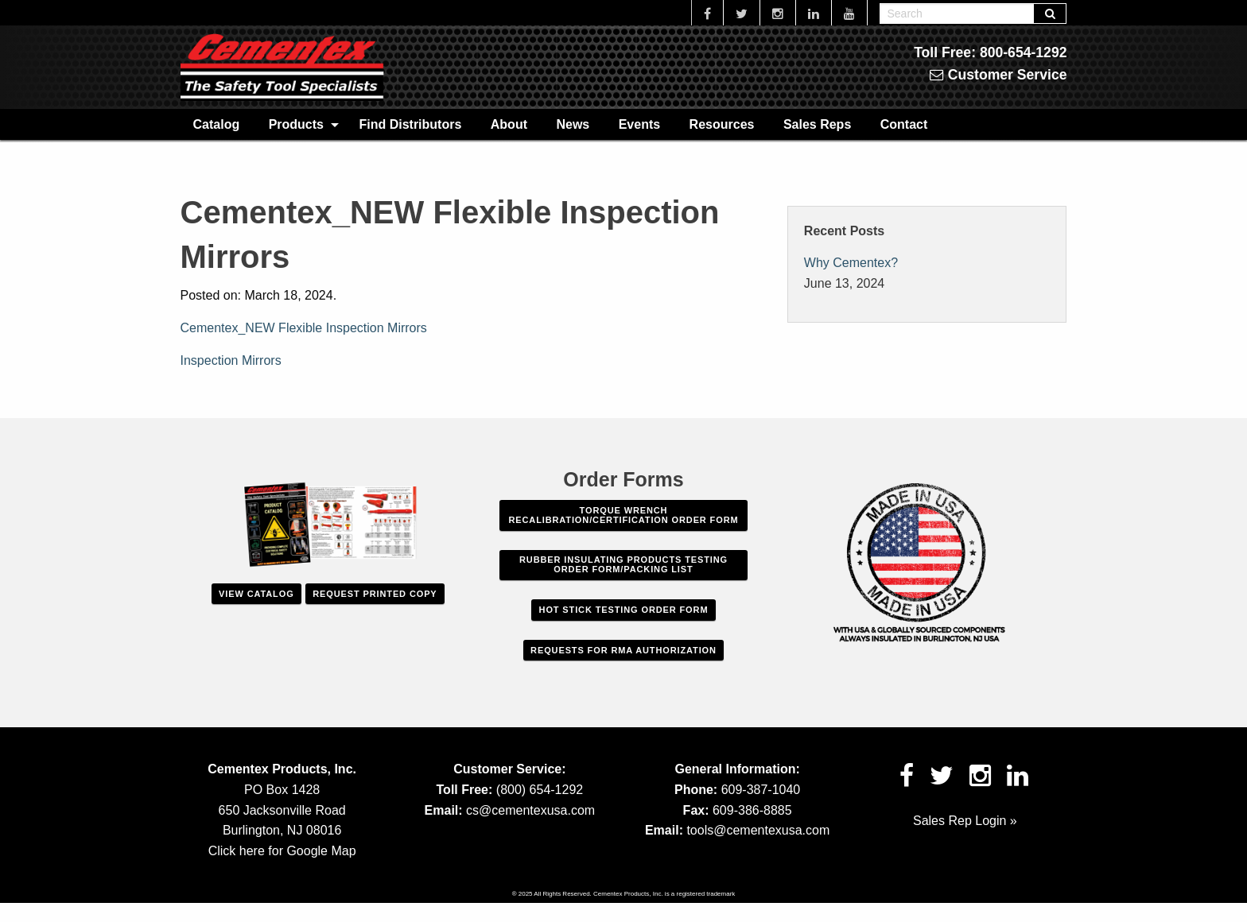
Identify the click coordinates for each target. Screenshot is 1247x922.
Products (296, 124)
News (572, 124)
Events (639, 124)
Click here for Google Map (282, 851)
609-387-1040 (761, 789)
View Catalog (256, 594)
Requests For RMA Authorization (623, 650)
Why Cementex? (851, 262)
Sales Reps (817, 124)
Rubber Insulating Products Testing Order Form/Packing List (623, 564)
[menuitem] (217, 124)
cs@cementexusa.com (530, 810)
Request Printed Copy (375, 594)
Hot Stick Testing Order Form (624, 609)
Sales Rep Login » (965, 820)
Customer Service (998, 75)
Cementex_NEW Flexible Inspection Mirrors (304, 328)
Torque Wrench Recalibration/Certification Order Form (623, 515)
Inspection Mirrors (231, 360)
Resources (722, 124)
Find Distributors (410, 124)
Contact (904, 124)
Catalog (216, 124)
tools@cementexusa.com (757, 830)
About (509, 124)
